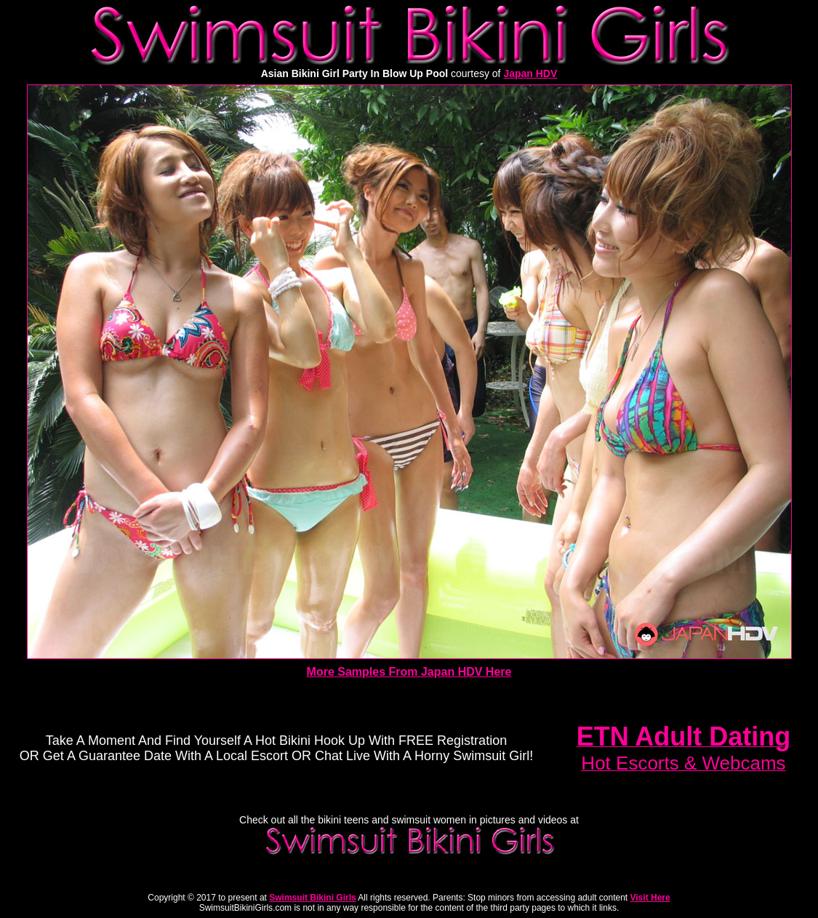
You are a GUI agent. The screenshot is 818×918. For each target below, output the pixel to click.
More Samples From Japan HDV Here (409, 672)
